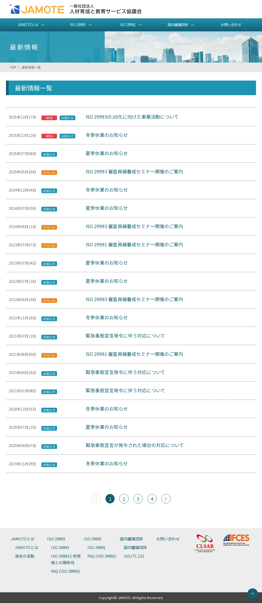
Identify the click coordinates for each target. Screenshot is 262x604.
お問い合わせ (231, 25)
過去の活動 (24, 556)
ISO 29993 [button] (78, 25)
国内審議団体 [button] (178, 25)
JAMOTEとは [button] (28, 25)
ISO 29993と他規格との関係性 (66, 560)
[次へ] (166, 499)
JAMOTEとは (22, 539)
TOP (13, 67)
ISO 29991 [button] (128, 25)
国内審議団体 (131, 539)
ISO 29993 (56, 539)
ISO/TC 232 (134, 556)
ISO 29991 (93, 539)
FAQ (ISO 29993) (65, 572)
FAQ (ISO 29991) (102, 556)
